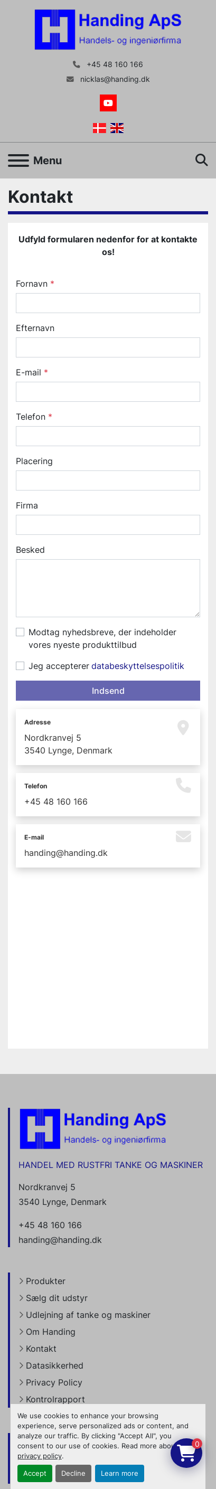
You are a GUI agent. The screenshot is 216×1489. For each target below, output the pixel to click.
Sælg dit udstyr (57, 1298)
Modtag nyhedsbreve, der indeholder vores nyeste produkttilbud (102, 638)
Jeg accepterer (106, 666)
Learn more (119, 1473)
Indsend (108, 690)
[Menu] (18, 160)
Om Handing (51, 1331)
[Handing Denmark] (92, 1128)
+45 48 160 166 (113, 64)
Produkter (45, 1281)
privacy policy (39, 1456)
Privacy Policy (54, 1382)
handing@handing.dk (66, 852)
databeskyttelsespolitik (137, 666)
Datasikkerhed (54, 1365)
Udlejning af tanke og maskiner (88, 1314)
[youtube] (108, 103)
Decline (73, 1473)
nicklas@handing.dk (114, 79)
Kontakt (41, 1348)
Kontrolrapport (55, 1399)
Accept (34, 1473)
